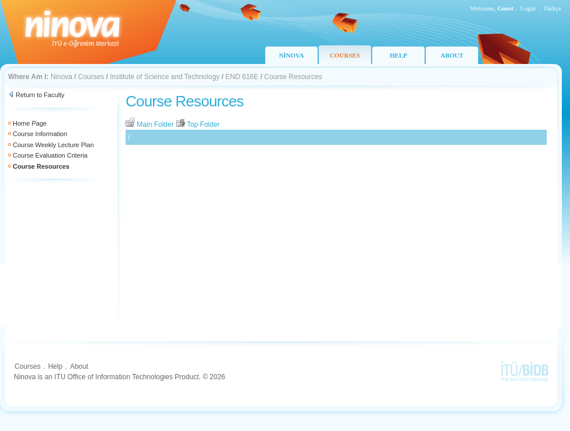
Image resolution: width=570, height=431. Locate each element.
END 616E (242, 77)
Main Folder (151, 124)
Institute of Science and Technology (165, 77)
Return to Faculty (40, 94)
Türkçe (552, 8)
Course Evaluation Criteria (50, 155)
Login (528, 8)
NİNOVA (291, 55)
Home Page (30, 123)
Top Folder (198, 124)
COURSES (345, 55)
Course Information (40, 133)
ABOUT (451, 55)
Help (55, 366)
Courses (91, 77)
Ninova (61, 77)
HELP (398, 55)
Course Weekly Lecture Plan (53, 144)
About (79, 366)
